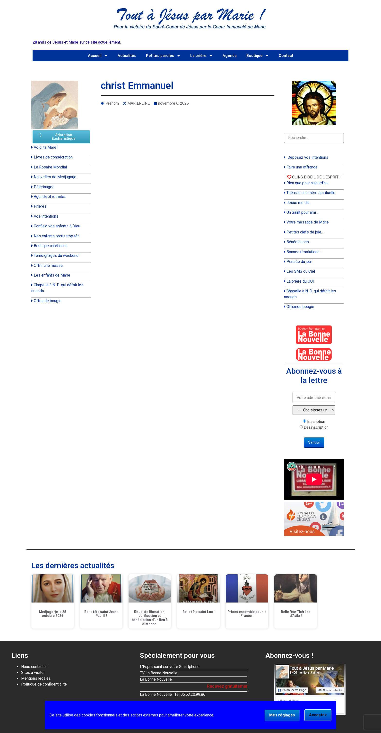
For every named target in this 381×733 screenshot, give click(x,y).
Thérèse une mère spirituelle (310, 192)
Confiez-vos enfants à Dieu (57, 226)
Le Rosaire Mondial (50, 167)
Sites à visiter (33, 672)
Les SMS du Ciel (300, 271)
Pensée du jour (299, 261)
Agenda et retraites (50, 196)
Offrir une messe (48, 265)
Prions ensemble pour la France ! (247, 614)
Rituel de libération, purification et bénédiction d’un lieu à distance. (150, 618)
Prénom (112, 103)
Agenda (230, 55)
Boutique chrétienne (51, 245)
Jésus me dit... (298, 202)
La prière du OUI (300, 281)
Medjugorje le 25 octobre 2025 (52, 614)
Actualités (127, 55)
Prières (40, 206)
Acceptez (318, 715)
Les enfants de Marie (52, 275)
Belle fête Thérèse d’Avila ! (295, 614)
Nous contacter (34, 666)
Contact (286, 55)
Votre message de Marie (307, 222)
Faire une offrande (302, 167)
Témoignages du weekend (56, 255)
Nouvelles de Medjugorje (55, 177)
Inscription (316, 422)
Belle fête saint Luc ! (198, 612)
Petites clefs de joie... (304, 232)
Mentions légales (36, 678)
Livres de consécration (53, 157)
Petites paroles (163, 55)
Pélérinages (44, 187)
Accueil (98, 55)
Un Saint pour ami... (302, 212)
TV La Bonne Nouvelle (158, 673)
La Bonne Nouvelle (156, 679)
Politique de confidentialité (44, 684)
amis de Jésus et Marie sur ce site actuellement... (77, 42)
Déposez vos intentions (307, 157)
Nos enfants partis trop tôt (56, 236)
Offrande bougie (47, 300)
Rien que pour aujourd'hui (307, 183)
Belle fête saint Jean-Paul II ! (101, 614)
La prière (201, 55)
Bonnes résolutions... (304, 252)
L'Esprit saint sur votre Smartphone (169, 666)
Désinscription (316, 427)
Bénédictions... (298, 242)
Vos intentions (46, 216)
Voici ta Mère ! (46, 147)
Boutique (257, 55)
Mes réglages (282, 715)
